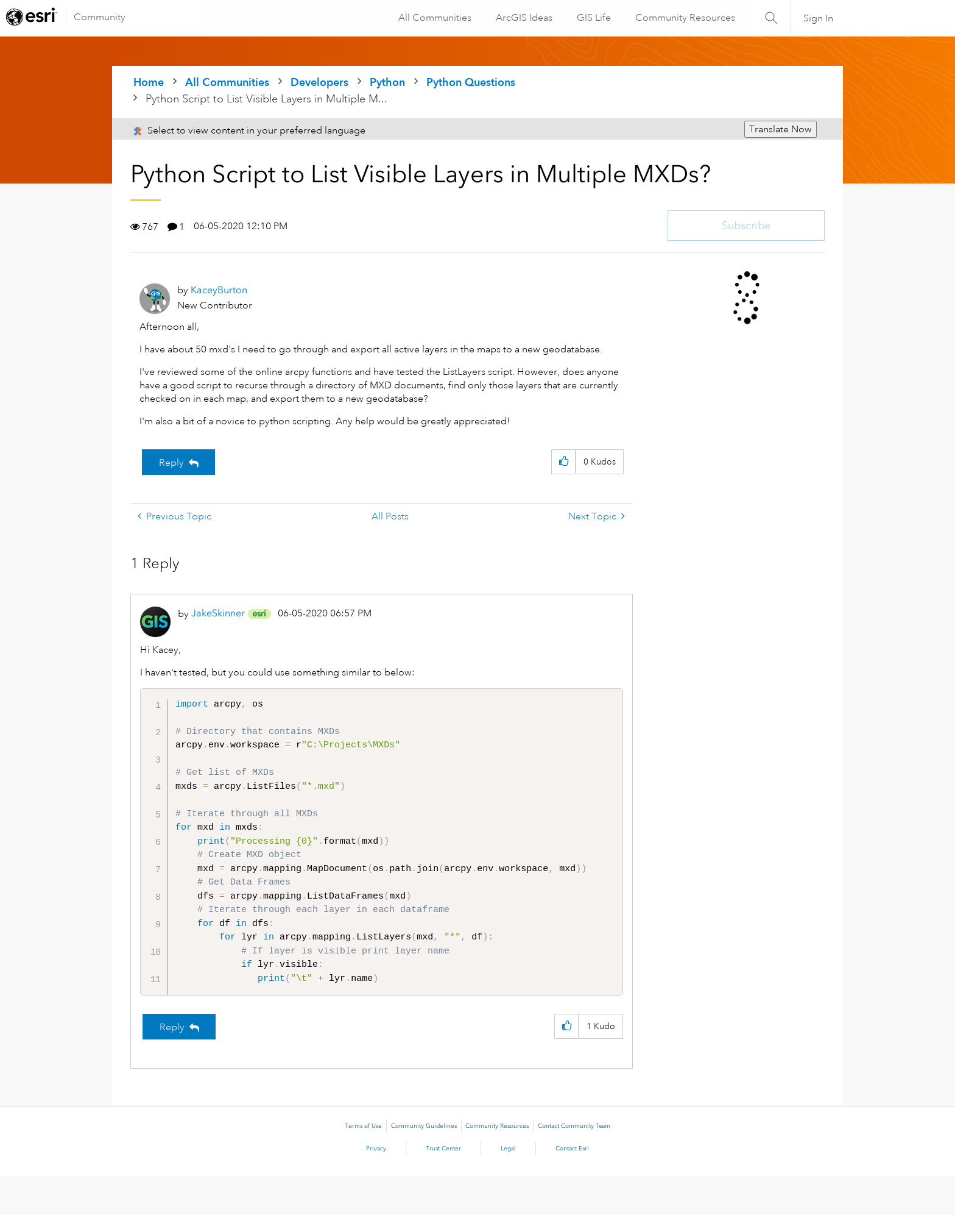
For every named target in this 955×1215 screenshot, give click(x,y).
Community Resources (685, 18)
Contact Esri (572, 1187)
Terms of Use (363, 1164)
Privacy (376, 1187)
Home (148, 82)
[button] (564, 462)
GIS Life (593, 18)
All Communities (434, 18)
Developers (319, 82)
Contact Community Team (574, 1164)
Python (387, 82)
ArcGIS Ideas (523, 18)
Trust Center (443, 1187)
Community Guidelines (424, 1164)
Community (99, 17)
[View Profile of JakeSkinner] (218, 613)
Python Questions (470, 82)
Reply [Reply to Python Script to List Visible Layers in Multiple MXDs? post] (171, 463)
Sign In (818, 18)
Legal (508, 1187)
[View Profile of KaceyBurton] (219, 290)
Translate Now (780, 129)
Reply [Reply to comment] (172, 1066)
